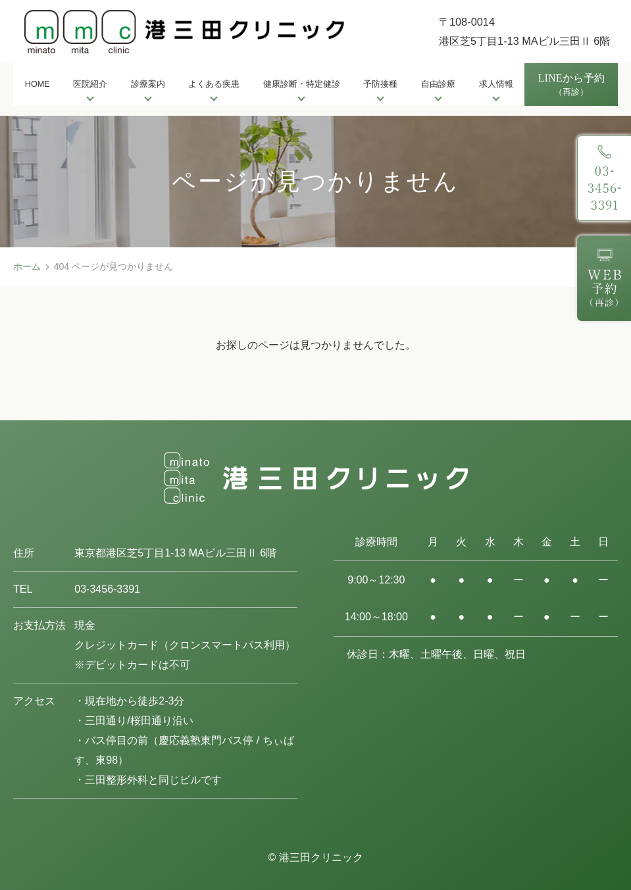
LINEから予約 (571, 85)
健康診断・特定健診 (301, 84)
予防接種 (380, 84)
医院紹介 (90, 84)
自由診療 (438, 84)
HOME (37, 84)
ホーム (27, 266)
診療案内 (148, 84)
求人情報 (496, 84)
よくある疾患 (214, 84)
